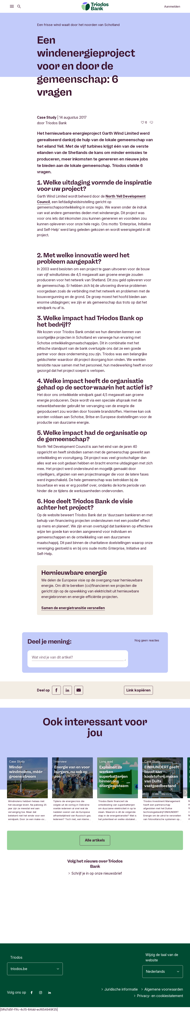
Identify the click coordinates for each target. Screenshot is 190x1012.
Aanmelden (172, 6)
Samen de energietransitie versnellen (73, 666)
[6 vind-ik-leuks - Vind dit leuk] (144, 181)
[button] (185, 850)
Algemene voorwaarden (162, 989)
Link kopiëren (138, 749)
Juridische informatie (119, 989)
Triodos (16, 957)
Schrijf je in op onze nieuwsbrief (95, 932)
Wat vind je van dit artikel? (52, 716)
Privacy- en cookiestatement (158, 996)
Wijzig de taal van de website (161, 957)
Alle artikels (95, 899)
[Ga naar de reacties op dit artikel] (151, 181)
